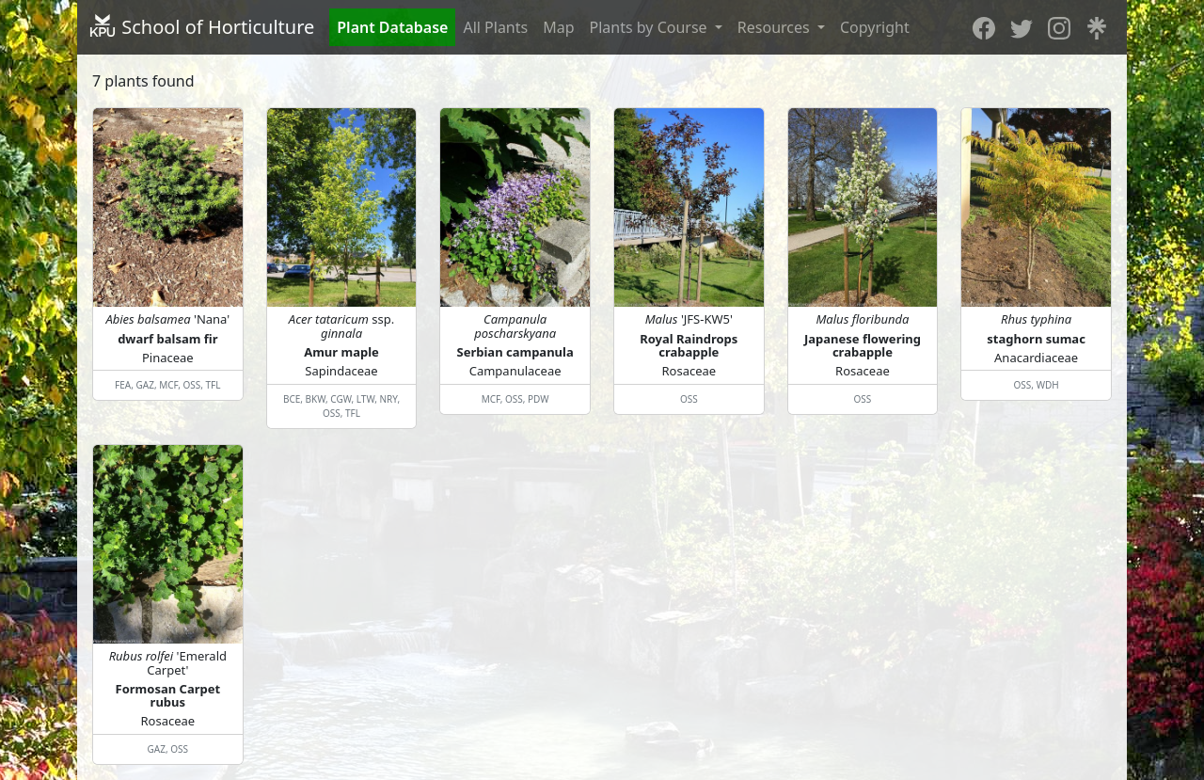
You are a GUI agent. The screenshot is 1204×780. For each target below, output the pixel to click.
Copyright (875, 27)
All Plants (495, 27)
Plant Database (392, 27)
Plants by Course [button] (650, 27)
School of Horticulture (201, 27)
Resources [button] (775, 27)
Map (558, 27)
